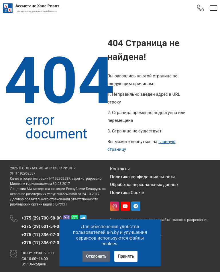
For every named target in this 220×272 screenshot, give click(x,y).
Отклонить (96, 256)
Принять (126, 256)
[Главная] (31, 8)
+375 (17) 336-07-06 (41, 234)
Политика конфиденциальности (142, 176)
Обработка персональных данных (144, 184)
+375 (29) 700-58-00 (41, 218)
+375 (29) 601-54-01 (41, 226)
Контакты (120, 168)
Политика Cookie (127, 192)
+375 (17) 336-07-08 (41, 242)
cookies (109, 243)
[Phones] (200, 8)
